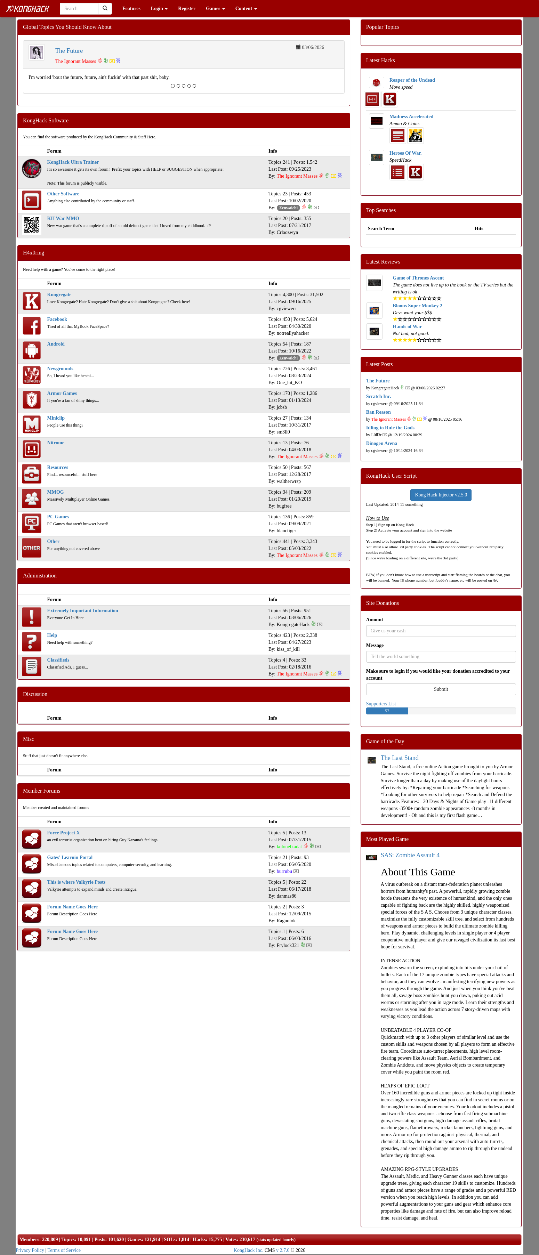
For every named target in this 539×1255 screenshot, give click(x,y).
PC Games (58, 516)
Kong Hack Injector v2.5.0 (441, 494)
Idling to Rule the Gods (390, 427)
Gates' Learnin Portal (70, 857)
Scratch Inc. (378, 396)
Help (52, 635)
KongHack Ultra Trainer (73, 162)
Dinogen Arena (381, 443)
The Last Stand (400, 757)
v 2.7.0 (283, 1250)
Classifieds (58, 660)
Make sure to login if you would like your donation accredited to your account (438, 675)
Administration (40, 575)
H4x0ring (33, 253)
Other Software (63, 193)
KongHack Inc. (249, 1250)
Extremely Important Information (82, 610)
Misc (28, 739)
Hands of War (407, 326)
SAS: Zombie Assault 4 (410, 855)
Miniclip (56, 418)
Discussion (35, 694)
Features (131, 8)
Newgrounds (60, 368)
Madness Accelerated (411, 116)
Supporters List (381, 703)
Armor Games (62, 393)
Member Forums (41, 791)
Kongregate (59, 294)
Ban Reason (378, 412)
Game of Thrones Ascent (418, 278)
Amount (374, 619)
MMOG (55, 492)
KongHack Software (46, 120)
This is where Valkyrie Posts (76, 882)
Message (375, 645)
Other (53, 541)
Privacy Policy (30, 1250)
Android (56, 344)
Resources (57, 467)
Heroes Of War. (405, 153)
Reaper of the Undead (412, 80)
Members (29, 1239)
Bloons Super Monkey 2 (418, 305)
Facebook (57, 319)
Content (246, 8)
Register (186, 8)
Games (215, 8)
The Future (69, 50)
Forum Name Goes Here (72, 906)
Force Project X (63, 832)
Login (159, 8)
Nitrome (56, 442)
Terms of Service (64, 1250)
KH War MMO (63, 218)
